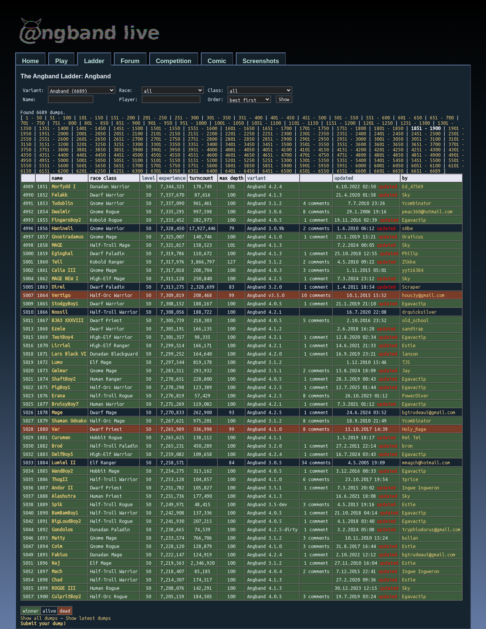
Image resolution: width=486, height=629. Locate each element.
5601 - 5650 (91, 165)
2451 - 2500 (425, 133)
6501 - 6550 (314, 170)
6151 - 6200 (53, 170)
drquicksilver (419, 311)
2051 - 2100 (128, 133)
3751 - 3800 (53, 149)
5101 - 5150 (165, 160)
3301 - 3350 (165, 144)
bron (407, 445)
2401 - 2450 (388, 133)
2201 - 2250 (239, 133)
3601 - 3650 (388, 144)
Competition (173, 61)
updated (344, 178)
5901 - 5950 (314, 165)
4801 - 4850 (388, 154)
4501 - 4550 (165, 154)
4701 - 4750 (314, 154)
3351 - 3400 (202, 144)
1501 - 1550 (165, 128)
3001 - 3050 (388, 138)
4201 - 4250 (388, 149)
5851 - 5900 (277, 165)
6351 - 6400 (202, 170)
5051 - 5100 (128, 160)
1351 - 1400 (53, 128)
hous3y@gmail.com (423, 295)
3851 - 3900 (128, 149)
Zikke (408, 261)
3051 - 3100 (425, 138)
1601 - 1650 (239, 128)
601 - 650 (410, 117)
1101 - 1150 (303, 122)
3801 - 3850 (91, 149)
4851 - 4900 (425, 154)
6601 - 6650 (388, 170)
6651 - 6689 (425, 170)
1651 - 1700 (277, 128)
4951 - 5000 (53, 160)
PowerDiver (415, 395)
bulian (410, 537)
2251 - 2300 (277, 133)
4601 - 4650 (239, 154)
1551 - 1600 (202, 128)
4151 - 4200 (351, 149)
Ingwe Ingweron (420, 487)
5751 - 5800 (202, 165)
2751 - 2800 (202, 138)
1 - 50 (34, 117)
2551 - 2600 (53, 138)
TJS (406, 362)
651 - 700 (442, 117)
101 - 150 (91, 117)
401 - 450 (282, 117)
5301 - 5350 (314, 160)
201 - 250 (155, 117)
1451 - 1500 (128, 128)
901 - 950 (160, 122)
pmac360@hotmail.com (427, 211)
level (148, 178)
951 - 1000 (193, 122)
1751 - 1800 (351, 128)
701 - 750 (32, 122)
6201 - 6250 (91, 170)
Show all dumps (39, 618)
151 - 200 (123, 117)
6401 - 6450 (239, 170)
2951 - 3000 (351, 138)
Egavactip (414, 219)
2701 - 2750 (165, 138)
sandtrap (412, 328)
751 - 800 (64, 122)
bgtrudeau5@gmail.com (428, 412)
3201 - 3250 (91, 144)
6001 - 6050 (388, 165)
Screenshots (261, 61)
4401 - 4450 (91, 154)
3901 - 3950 (165, 149)
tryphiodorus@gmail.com (431, 529)
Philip (410, 253)
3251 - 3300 (128, 144)
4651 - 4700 (277, 154)
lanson (410, 353)
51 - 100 (60, 117)
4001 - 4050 (239, 149)
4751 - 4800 (351, 154)
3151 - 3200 (53, 144)
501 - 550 (346, 117)
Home (30, 61)
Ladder (94, 61)
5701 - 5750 (165, 165)
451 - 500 (314, 117)
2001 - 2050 (91, 133)
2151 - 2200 (202, 133)
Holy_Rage (414, 429)
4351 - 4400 (53, 154)
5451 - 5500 (425, 160)
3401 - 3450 (239, 144)
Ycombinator (416, 203)
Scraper (411, 286)
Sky (406, 194)
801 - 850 (96, 122)
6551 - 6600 (351, 170)
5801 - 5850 (239, 165)
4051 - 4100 (277, 149)
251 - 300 (187, 117)
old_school (415, 320)
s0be (407, 228)
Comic (217, 61)
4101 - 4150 (314, 149)
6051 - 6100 (425, 165)
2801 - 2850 (239, 138)
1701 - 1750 (314, 128)
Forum (130, 61)
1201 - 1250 (378, 122)
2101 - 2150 (165, 133)
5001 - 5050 (91, 160)
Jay (406, 370)
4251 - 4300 (425, 149)
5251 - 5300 (277, 160)
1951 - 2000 (53, 133)
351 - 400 (250, 117)
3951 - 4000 (202, 149)
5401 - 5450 (388, 160)
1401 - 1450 (91, 128)
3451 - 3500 (277, 144)
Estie (408, 345)
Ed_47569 (412, 186)
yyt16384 (412, 270)
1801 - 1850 (388, 128)
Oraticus (412, 236)
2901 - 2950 (314, 138)
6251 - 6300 (128, 170)
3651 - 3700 (425, 144)
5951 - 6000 (351, 165)
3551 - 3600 (351, 144)
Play (61, 61)
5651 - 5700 (128, 165)
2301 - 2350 (314, 133)
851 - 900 (128, 122)
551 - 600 (378, 117)
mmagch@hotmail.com (426, 462)
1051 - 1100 (266, 122)
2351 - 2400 (351, 133)
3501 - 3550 (314, 144)
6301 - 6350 (165, 170)
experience (172, 178)
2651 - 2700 (128, 138)
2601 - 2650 (91, 138)
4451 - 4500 (128, 154)
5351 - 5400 (351, 160)
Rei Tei (411, 437)
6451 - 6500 (277, 170)
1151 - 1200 (340, 122)
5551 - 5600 (53, 165)
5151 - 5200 (202, 160)
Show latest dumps (88, 618)
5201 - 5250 (239, 160)
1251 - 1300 (415, 122)
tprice (410, 479)
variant (256, 178)
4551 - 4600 (202, 154)
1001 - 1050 (229, 122)
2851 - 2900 (277, 138)
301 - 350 (218, 117)
